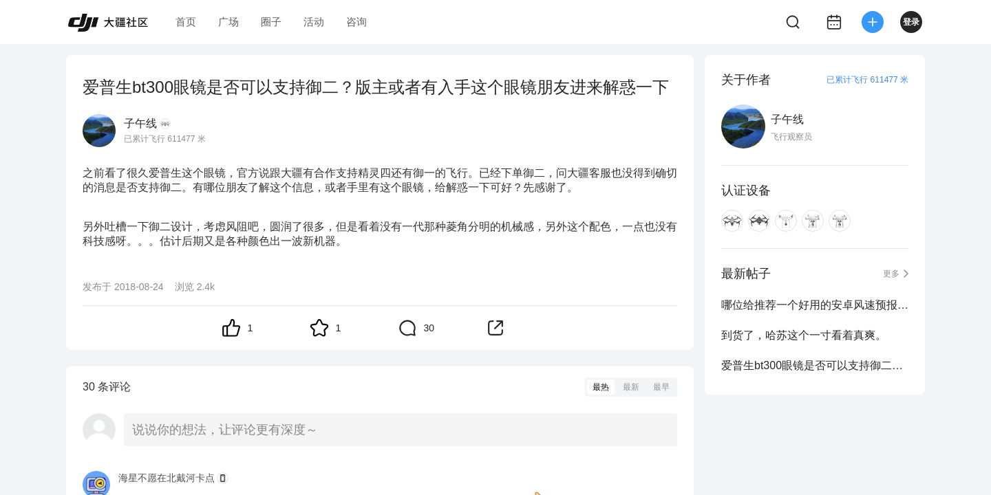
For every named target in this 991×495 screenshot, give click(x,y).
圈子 (271, 22)
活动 (313, 22)
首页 (185, 22)
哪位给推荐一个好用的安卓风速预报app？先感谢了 (814, 305)
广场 (228, 22)
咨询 (356, 22)
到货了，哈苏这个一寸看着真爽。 (803, 335)
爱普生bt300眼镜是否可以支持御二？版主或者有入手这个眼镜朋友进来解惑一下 (814, 365)
